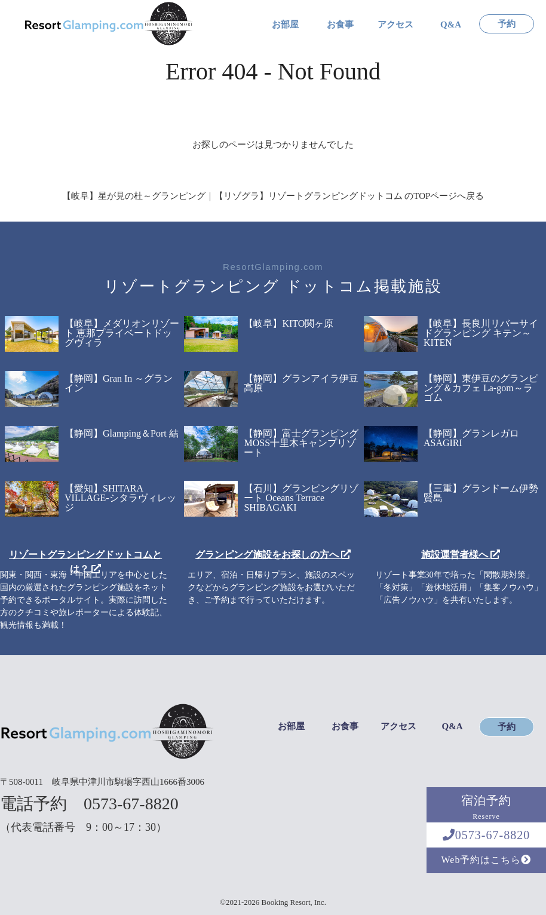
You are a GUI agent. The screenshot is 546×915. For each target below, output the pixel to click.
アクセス (395, 24)
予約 (507, 24)
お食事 (340, 24)
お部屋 (285, 24)
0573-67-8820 (486, 835)
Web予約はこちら (486, 860)
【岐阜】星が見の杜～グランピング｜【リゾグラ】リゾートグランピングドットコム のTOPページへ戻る (273, 196)
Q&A (450, 24)
